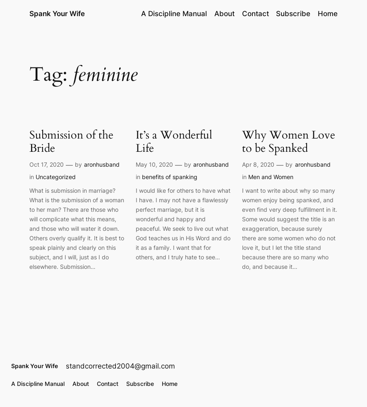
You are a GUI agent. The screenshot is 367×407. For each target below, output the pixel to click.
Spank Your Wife (57, 13)
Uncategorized (56, 176)
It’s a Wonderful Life (174, 142)
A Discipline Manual (174, 14)
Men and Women (270, 176)
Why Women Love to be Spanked (288, 142)
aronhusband (102, 164)
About (224, 14)
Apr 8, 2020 (258, 164)
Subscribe (293, 14)
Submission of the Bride (71, 142)
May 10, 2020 (154, 164)
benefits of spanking (169, 176)
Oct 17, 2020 (46, 164)
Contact (255, 14)
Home (328, 14)
